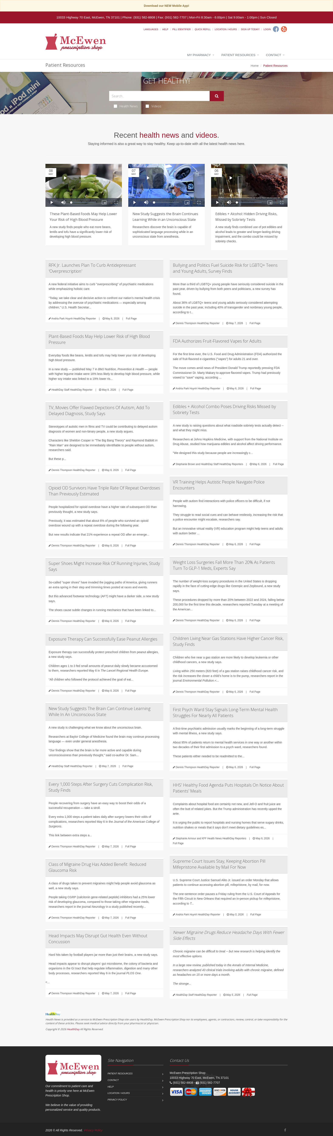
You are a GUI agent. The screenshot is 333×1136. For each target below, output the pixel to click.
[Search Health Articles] (159, 96)
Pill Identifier (181, 29)
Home (255, 65)
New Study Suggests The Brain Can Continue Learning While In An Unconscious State (99, 711)
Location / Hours (226, 29)
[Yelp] (284, 29)
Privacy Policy (117, 1099)
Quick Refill (203, 29)
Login (267, 29)
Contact (273, 55)
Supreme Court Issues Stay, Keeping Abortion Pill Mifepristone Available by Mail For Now (219, 864)
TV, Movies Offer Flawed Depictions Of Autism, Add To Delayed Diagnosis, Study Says (99, 410)
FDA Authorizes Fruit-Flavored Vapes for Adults (217, 341)
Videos (153, 106)
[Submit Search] (217, 96)
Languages (151, 29)
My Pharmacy (199, 55)
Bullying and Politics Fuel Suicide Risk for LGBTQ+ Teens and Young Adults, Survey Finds (225, 268)
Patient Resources (238, 55)
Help (165, 29)
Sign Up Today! (250, 29)
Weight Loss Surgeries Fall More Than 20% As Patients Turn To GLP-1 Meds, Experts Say (224, 565)
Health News (126, 106)
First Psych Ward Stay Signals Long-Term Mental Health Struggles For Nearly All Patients (225, 712)
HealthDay (73, 1029)
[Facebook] (276, 29)
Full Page (131, 318)
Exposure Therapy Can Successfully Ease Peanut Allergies (103, 639)
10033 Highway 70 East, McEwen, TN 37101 (88, 17)
